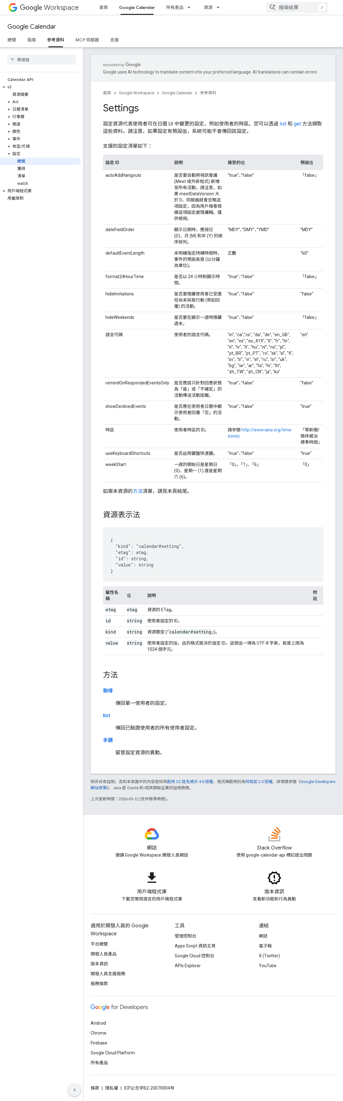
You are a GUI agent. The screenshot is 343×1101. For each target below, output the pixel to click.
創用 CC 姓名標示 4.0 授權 (190, 781)
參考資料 (208, 93)
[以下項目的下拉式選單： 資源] (219, 7)
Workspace (49, 7)
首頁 (103, 7)
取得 (108, 691)
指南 (31, 40)
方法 (138, 491)
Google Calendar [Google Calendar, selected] (137, 7)
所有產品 (174, 7)
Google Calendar (31, 27)
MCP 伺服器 (87, 40)
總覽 (11, 40)
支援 (114, 40)
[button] (40, 47)
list (283, 124)
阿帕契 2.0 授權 (258, 781)
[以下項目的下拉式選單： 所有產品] (190, 7)
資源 (208, 7)
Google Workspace (136, 93)
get (297, 124)
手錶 (108, 740)
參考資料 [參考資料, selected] (55, 40)
